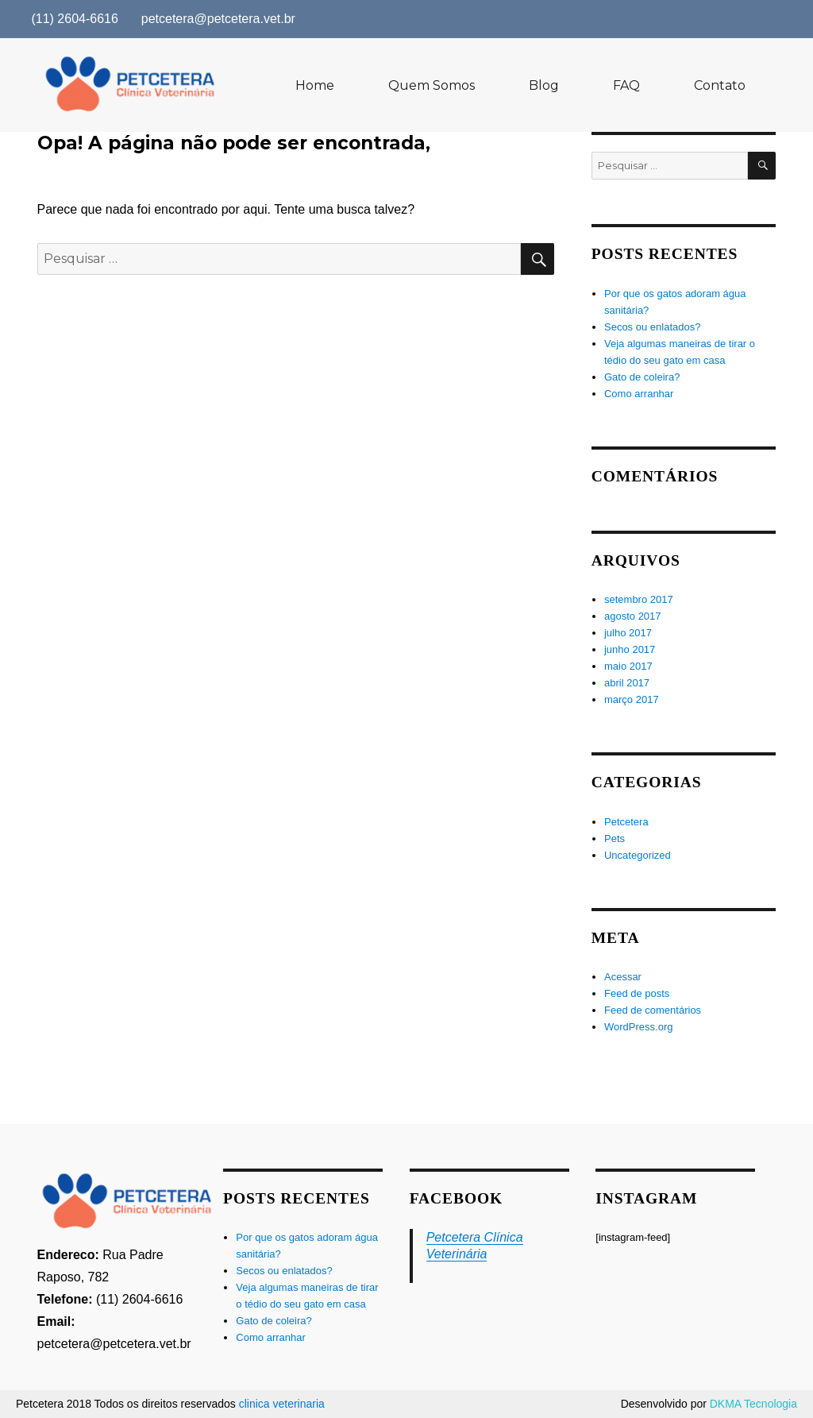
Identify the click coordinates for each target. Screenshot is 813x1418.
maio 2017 (628, 666)
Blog (544, 85)
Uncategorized (637, 855)
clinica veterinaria (282, 1403)
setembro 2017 (638, 599)
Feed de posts (636, 993)
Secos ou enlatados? (652, 327)
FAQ (626, 85)
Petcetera (626, 822)
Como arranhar (638, 394)
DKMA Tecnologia (753, 1403)
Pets (614, 838)
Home (314, 85)
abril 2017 (626, 683)
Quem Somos (431, 85)
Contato (720, 85)
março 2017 (631, 699)
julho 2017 (628, 633)
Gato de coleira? (642, 377)
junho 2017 (629, 649)
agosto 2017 (632, 616)
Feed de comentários (652, 1010)
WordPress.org (638, 1027)
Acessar (623, 977)
